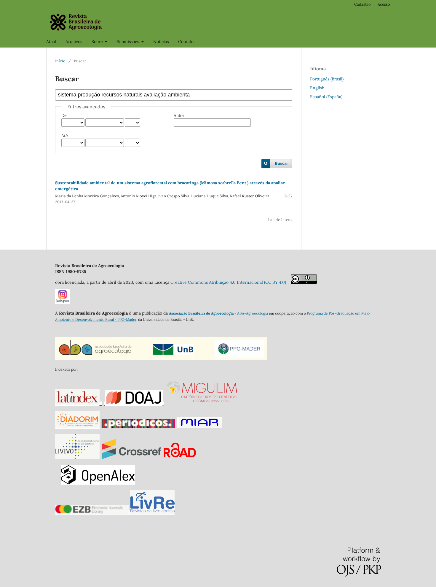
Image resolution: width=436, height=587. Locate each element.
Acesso (384, 4)
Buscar (281, 163)
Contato (186, 41)
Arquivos (74, 41)
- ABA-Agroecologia (251, 313)
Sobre (98, 41)
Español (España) (326, 96)
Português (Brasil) (327, 79)
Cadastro (362, 4)
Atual (51, 41)
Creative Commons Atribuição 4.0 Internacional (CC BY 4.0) (230, 282)
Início (60, 61)
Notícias (161, 41)
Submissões (128, 41)
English (317, 88)
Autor (179, 115)
